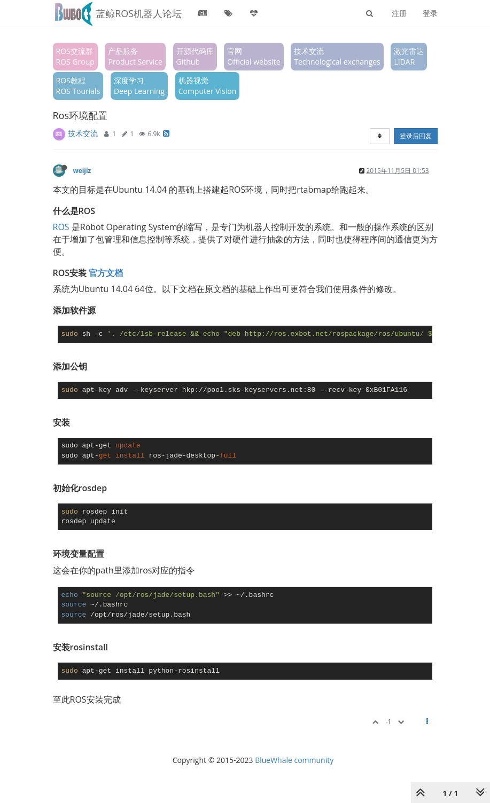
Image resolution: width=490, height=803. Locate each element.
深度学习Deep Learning (139, 85)
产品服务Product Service (135, 56)
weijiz (82, 170)
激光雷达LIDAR (409, 56)
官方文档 (106, 273)
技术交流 (83, 133)
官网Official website (253, 56)
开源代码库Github (195, 56)
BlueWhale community (294, 760)
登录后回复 (416, 135)
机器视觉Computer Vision (207, 85)
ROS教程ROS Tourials (78, 85)
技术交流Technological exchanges (337, 56)
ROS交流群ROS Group (75, 56)
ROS (61, 227)
